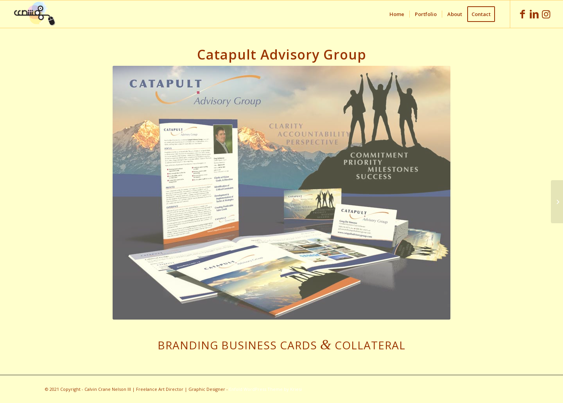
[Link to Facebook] (522, 14)
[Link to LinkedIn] (534, 14)
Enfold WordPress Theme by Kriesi (265, 389)
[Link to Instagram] (546, 14)
